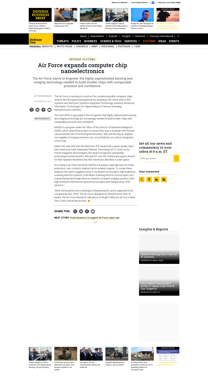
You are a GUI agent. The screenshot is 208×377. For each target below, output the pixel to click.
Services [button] (131, 43)
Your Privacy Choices (142, 2)
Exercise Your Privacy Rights (169, 3)
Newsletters (97, 38)
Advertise (140, 38)
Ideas (162, 43)
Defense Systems (82, 61)
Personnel (108, 48)
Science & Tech (110, 43)
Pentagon (124, 48)
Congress (82, 48)
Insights (126, 38)
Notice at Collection (119, 3)
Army (94, 48)
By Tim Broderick (43, 98)
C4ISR (137, 48)
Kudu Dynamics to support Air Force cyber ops (95, 219)
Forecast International (161, 38)
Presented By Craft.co (150, 294)
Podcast (113, 38)
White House (64, 48)
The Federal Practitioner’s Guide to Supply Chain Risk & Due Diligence (157, 288)
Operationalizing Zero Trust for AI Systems (159, 258)
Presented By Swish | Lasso (152, 262)
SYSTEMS (149, 43)
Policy (76, 43)
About (83, 38)
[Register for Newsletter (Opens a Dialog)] (176, 160)
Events (174, 43)
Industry (47, 48)
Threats (63, 43)
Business (90, 43)
